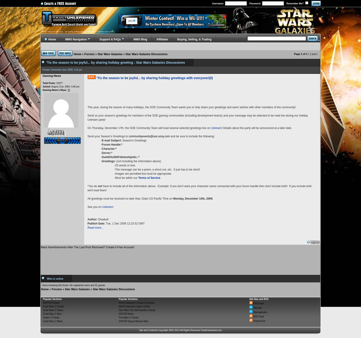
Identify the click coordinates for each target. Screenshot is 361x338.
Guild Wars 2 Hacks (53, 310)
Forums (89, 54)
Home (77, 54)
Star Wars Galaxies (110, 54)
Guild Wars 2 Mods (53, 321)
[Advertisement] (180, 260)
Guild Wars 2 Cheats (53, 306)
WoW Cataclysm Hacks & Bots (134, 306)
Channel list (257, 321)
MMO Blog (140, 39)
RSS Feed (256, 303)
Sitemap (255, 308)
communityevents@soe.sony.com (149, 136)
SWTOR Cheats (51, 303)
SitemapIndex (258, 312)
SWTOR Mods (126, 314)
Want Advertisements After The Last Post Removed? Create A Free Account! (87, 247)
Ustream (216, 128)
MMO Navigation (76, 39)
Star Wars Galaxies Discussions (146, 54)
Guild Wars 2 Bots (52, 314)
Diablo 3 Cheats (51, 317)
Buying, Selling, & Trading (194, 39)
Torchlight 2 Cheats (129, 317)
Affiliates (162, 39)
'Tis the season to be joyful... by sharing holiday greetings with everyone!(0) (154, 78)
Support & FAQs (110, 39)
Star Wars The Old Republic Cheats (137, 310)
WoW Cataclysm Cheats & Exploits (136, 303)
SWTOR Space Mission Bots (133, 321)
